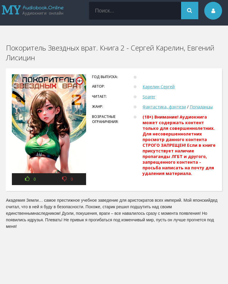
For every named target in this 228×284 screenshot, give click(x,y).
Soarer (148, 97)
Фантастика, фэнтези (164, 107)
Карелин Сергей (158, 86)
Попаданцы (201, 107)
